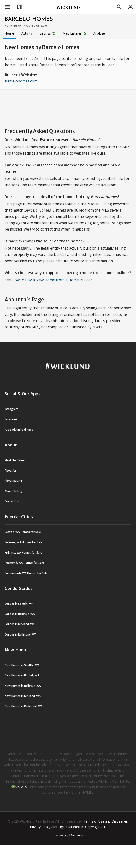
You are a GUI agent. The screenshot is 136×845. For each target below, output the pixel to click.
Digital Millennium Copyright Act (81, 827)
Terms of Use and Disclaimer (105, 821)
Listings (47, 33)
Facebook (11, 419)
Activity (26, 33)
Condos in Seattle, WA (19, 604)
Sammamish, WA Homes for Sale (26, 573)
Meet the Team (15, 460)
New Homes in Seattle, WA (22, 665)
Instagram (11, 409)
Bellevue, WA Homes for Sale (23, 542)
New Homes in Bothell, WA (22, 675)
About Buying (13, 481)
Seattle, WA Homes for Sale (23, 532)
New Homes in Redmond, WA (23, 706)
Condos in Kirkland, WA (20, 624)
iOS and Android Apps (19, 430)
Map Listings (74, 33)
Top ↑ (126, 298)
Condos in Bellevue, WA (20, 614)
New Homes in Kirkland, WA (23, 696)
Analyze (99, 33)
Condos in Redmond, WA (20, 634)
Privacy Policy (40, 827)
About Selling (13, 491)
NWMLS (21, 787)
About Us (11, 470)
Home (9, 33)
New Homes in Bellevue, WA (23, 686)
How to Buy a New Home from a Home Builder (52, 279)
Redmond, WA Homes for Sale (24, 563)
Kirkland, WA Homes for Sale (23, 552)
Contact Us (12, 501)
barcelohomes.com (21, 81)
